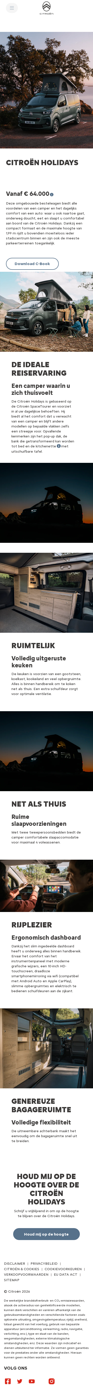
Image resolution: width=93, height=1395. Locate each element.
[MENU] (12, 8)
